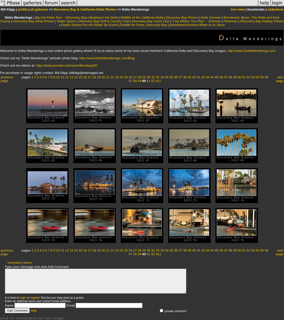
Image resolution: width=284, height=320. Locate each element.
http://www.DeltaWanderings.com (251, 51)
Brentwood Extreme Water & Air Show (197, 25)
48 (230, 77)
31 (153, 77)
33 (162, 77)
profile (23, 9)
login (23, 297)
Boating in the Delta (103, 17)
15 (80, 77)
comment (14, 262)
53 (253, 77)
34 (167, 77)
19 (99, 77)
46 (221, 77)
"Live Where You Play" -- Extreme (196, 21)
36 (176, 77)
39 (189, 77)
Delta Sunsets (211, 17)
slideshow (275, 9)
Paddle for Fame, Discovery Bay (143, 25)
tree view (238, 9)
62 (153, 81)
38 (185, 77)
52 (248, 77)
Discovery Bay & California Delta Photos (85, 9)
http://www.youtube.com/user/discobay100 (66, 65)
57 (130, 81)
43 (207, 77)
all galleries (39, 9)
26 (130, 77)
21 (108, 77)
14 (76, 77)
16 (85, 77)
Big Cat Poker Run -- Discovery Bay (61, 17)
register (35, 297)
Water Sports (66, 21)
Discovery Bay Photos (182, 17)
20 (103, 77)
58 (135, 81)
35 (171, 77)
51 (244, 77)
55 (262, 77)
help (34, 310)
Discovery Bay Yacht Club (150, 21)
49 (235, 77)
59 (139, 81)
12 (67, 77)
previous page (7, 79)
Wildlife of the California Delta (141, 17)
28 (139, 77)
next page (279, 79)
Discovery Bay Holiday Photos (262, 21)
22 (112, 77)
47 (225, 77)
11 (62, 77)
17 (89, 77)
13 (71, 77)
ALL (159, 81)
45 (216, 77)
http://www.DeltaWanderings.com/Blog (107, 58)
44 (212, 77)
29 (144, 77)
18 (94, 77)
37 (180, 77)
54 (257, 77)
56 (266, 77)
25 (126, 77)
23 (117, 77)
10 (58, 77)
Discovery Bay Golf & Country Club (104, 21)
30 (148, 77)
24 (121, 77)
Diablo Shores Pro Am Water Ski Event (89, 25)
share (28, 262)
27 (135, 77)
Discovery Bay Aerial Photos (33, 21)
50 (239, 77)
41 (198, 77)
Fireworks (230, 21)
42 (203, 77)
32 (157, 77)
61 (148, 81)
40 (194, 77)
